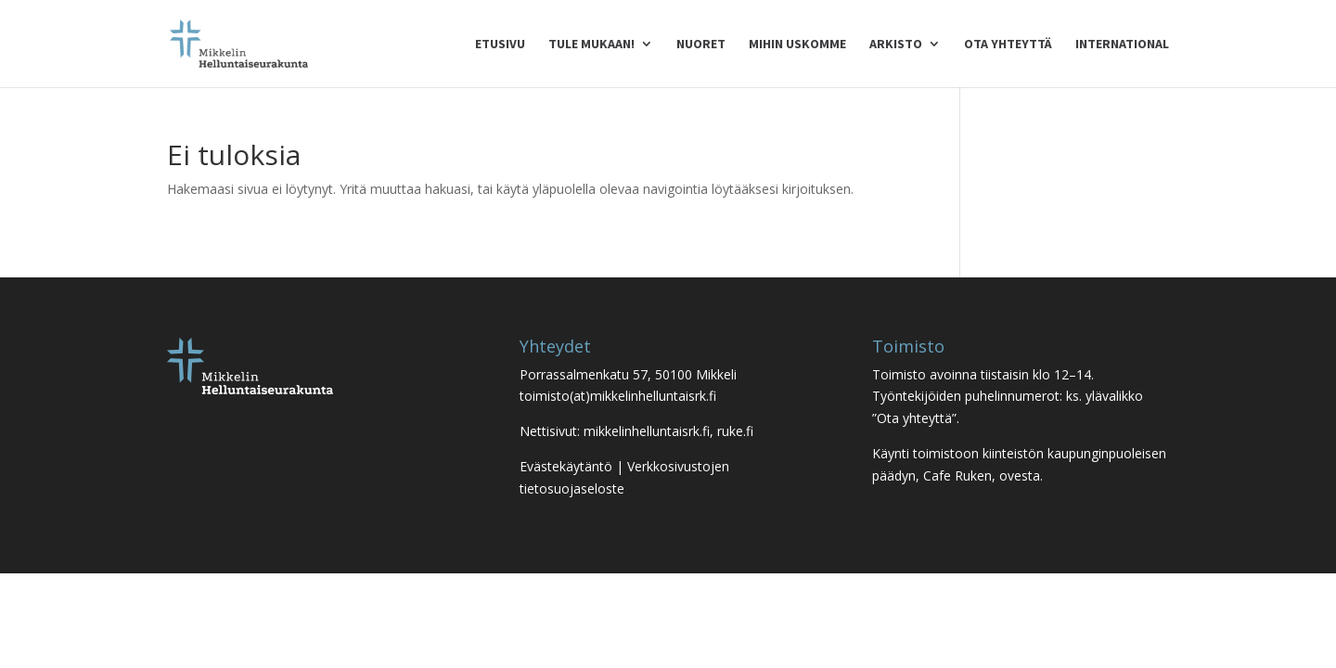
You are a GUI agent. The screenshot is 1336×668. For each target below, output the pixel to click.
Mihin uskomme (797, 44)
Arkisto (895, 44)
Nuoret (701, 44)
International (1122, 44)
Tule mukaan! (591, 44)
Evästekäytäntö (566, 466)
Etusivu (500, 44)
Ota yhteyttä (1008, 44)
